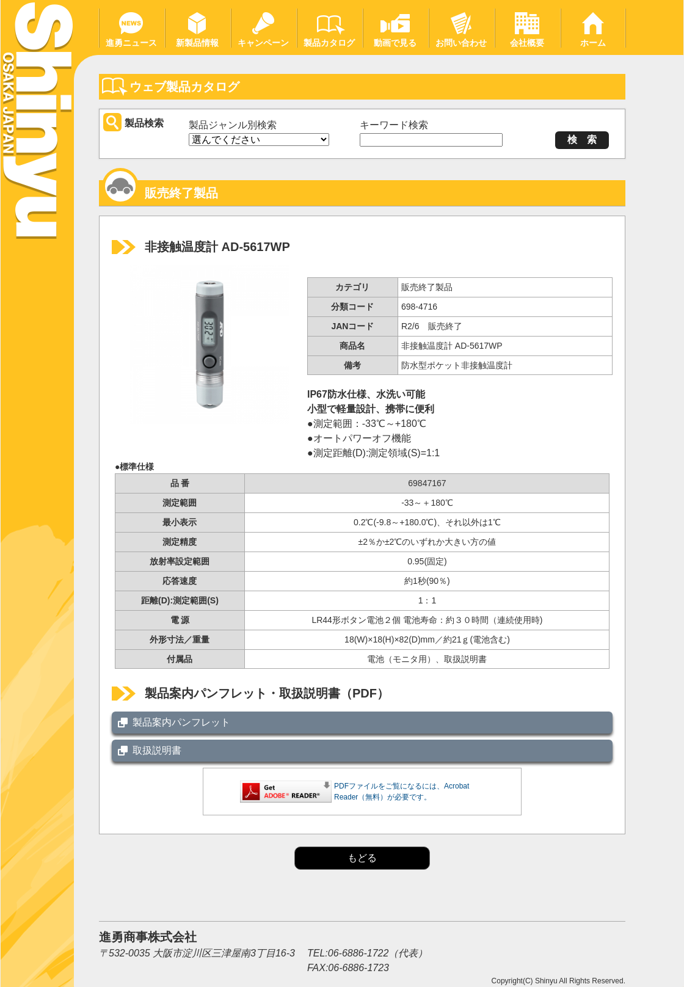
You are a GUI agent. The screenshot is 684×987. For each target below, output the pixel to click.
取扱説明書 (157, 750)
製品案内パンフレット (181, 722)
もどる (362, 858)
